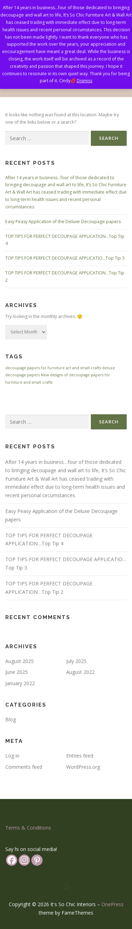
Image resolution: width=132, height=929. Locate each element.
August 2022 (80, 672)
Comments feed (23, 767)
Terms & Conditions (28, 827)
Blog (10, 719)
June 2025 (16, 672)
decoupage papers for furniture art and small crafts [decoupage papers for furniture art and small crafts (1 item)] (53, 367)
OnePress (112, 904)
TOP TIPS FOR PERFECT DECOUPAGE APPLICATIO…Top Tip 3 (65, 258)
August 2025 (19, 661)
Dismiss (84, 81)
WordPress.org (83, 767)
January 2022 (20, 683)
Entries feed (79, 755)
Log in (12, 755)
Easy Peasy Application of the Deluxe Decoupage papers (63, 222)
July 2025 (76, 661)
